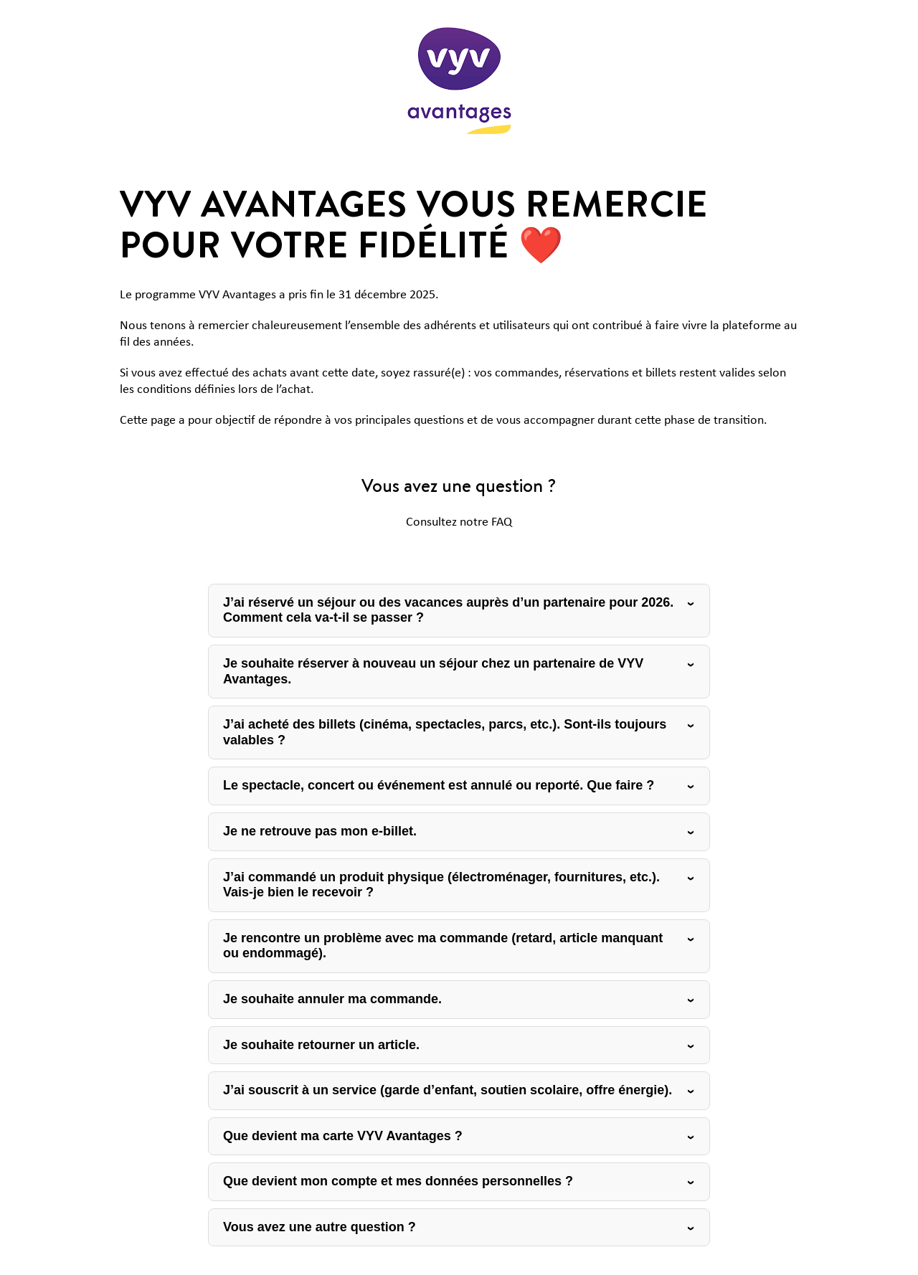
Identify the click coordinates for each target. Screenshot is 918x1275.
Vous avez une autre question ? (319, 1227)
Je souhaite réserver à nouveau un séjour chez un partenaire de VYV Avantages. (433, 671)
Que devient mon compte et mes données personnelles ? (398, 1181)
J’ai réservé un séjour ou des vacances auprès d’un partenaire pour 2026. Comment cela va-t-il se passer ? (448, 610)
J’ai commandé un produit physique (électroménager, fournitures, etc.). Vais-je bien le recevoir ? (441, 885)
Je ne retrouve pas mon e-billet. (320, 831)
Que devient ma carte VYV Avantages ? (343, 1136)
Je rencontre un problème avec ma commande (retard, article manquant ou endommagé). (443, 946)
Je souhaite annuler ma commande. (332, 999)
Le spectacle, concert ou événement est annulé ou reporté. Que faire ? (438, 785)
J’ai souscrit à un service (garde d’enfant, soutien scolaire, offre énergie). (447, 1090)
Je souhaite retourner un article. (321, 1045)
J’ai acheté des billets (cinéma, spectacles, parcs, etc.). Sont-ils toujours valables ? (444, 732)
